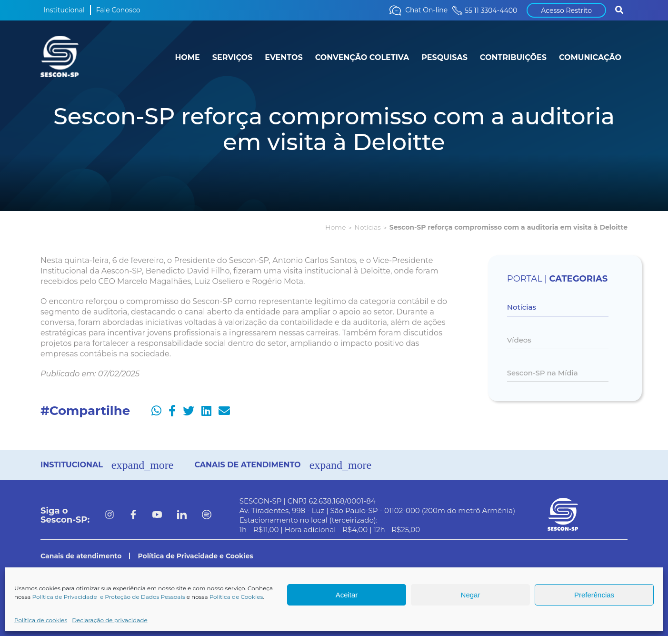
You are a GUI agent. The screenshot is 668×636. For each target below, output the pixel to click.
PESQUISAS (444, 57)
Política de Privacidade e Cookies (195, 556)
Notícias (367, 227)
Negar (470, 595)
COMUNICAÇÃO (590, 57)
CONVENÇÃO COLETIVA (362, 57)
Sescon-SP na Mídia (542, 372)
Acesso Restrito (566, 10)
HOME (187, 57)
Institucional (64, 10)
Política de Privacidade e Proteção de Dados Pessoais (108, 596)
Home (335, 227)
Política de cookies (40, 620)
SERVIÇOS (232, 57)
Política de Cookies (236, 596)
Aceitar (347, 595)
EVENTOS (283, 57)
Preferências (594, 595)
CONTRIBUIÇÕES (513, 57)
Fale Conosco (118, 10)
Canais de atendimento (80, 556)
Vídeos (519, 339)
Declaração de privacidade (110, 620)
